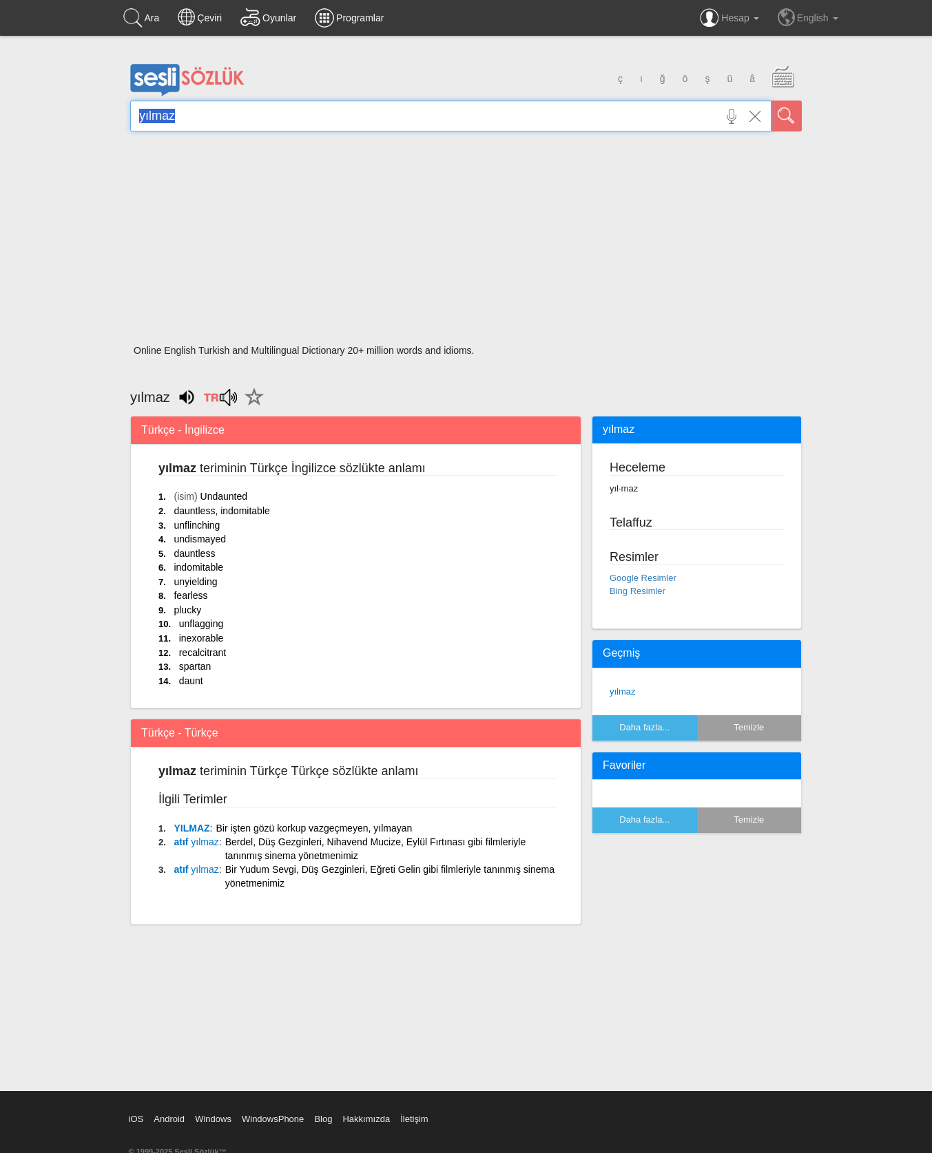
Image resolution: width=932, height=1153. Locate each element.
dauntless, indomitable (221, 510)
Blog (323, 1119)
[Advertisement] (466, 242)
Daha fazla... (644, 727)
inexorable (201, 638)
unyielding (195, 581)
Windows (213, 1119)
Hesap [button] (729, 18)
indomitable (198, 567)
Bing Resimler (637, 591)
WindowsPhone (273, 1119)
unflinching (197, 525)
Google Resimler (643, 578)
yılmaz (623, 691)
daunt (191, 680)
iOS (136, 1119)
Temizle (749, 727)
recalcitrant (202, 652)
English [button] (808, 17)
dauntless (194, 553)
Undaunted (224, 496)
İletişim (414, 1119)
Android (169, 1119)
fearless (190, 595)
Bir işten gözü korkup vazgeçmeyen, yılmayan (314, 828)
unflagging (201, 623)
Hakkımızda (366, 1119)
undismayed (200, 538)
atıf (196, 841)
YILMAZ (191, 828)
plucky (187, 609)
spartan (195, 666)
